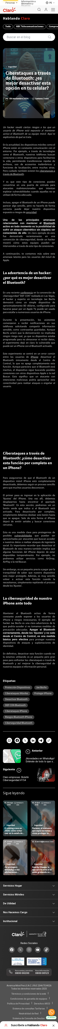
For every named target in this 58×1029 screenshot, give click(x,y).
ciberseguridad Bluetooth (18, 723)
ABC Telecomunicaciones (29, 26)
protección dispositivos (17, 687)
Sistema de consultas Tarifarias (29, 1008)
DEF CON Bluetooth (15, 705)
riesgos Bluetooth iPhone (18, 717)
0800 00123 (42, 973)
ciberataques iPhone (16, 711)
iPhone (34, 357)
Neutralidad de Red (29, 1013)
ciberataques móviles (16, 693)
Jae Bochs (41, 687)
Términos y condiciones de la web (28, 994)
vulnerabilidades (23, 536)
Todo (8, 26)
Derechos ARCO (42, 1003)
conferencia (26, 293)
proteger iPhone (43, 693)
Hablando (16, 19)
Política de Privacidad (18, 1003)
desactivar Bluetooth (16, 699)
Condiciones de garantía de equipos (28, 999)
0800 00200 (22, 973)
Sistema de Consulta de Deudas (29, 1018)
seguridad (31, 212)
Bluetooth (49, 223)
